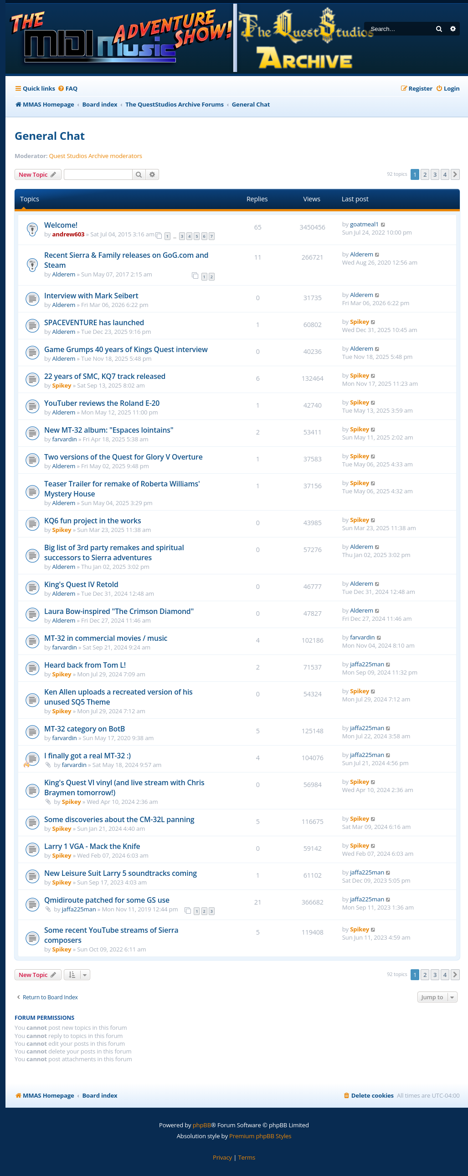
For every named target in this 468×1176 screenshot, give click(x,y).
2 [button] (425, 174)
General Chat (50, 135)
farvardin (64, 439)
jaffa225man (367, 664)
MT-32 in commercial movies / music (105, 638)
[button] (455, 174)
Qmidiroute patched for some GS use (107, 900)
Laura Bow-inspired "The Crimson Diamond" (119, 611)
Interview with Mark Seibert (91, 296)
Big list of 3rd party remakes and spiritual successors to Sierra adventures (114, 552)
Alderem (64, 274)
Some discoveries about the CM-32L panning (119, 819)
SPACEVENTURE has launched (94, 322)
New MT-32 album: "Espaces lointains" (109, 430)
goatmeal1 (364, 224)
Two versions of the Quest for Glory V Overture (123, 457)
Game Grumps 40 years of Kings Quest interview (126, 349)
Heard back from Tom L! (85, 665)
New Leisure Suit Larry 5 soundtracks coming (120, 873)
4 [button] (445, 174)
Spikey (359, 321)
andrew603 (68, 234)
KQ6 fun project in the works (92, 521)
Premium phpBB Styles (260, 1136)
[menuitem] (67, 88)
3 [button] (435, 174)
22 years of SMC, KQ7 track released (104, 376)
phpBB (202, 1125)
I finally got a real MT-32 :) (87, 756)
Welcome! (60, 225)
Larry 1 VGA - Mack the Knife (92, 846)
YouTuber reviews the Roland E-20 (101, 403)
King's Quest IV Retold (81, 584)
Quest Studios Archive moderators (95, 156)
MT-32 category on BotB (84, 729)
